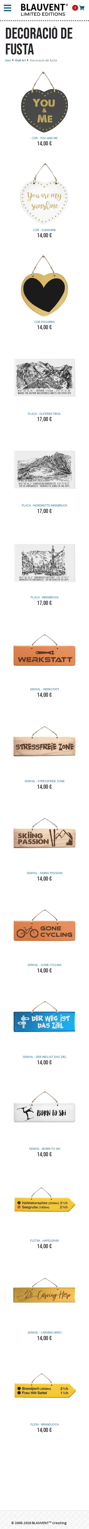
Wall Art (20, 60)
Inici (8, 60)
